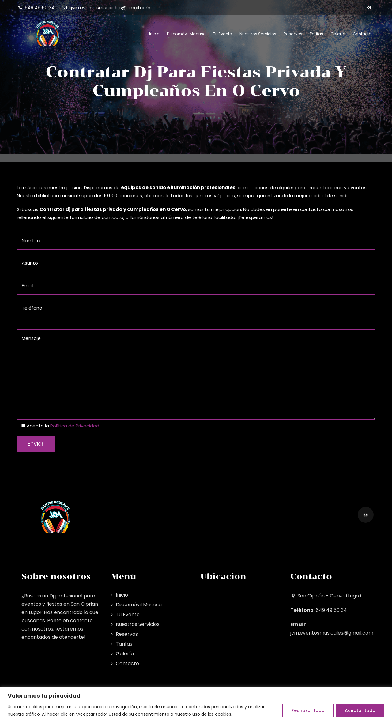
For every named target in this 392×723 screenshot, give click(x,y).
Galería (337, 34)
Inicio (154, 34)
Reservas (293, 34)
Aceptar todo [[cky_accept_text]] (360, 710)
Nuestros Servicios (257, 34)
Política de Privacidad (74, 426)
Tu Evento (222, 34)
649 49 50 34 (40, 7)
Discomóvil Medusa (186, 34)
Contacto (362, 34)
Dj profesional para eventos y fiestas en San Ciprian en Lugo (59, 604)
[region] (196, 705)
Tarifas (316, 34)
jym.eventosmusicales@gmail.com (110, 7)
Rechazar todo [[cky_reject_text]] (308, 710)
